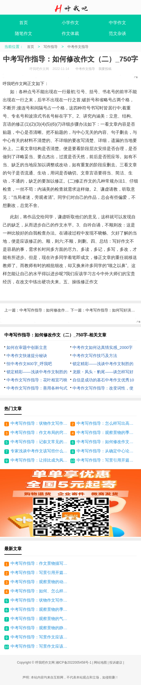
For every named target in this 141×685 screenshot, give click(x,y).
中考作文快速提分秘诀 (26, 355)
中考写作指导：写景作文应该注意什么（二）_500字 (41, 637)
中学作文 (117, 22)
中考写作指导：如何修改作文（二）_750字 (106, 441)
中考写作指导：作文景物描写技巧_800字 (41, 563)
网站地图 (100, 662)
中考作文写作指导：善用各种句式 (36, 388)
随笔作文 (23, 33)
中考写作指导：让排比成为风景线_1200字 (40, 460)
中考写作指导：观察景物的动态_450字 (41, 581)
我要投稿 (105, 69)
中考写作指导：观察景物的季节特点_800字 (106, 432)
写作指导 (51, 47)
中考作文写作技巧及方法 (95, 355)
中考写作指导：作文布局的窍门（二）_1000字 (40, 432)
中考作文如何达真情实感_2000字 (103, 347)
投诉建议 (115, 662)
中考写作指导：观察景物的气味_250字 (41, 618)
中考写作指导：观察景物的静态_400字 (41, 627)
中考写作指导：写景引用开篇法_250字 (106, 460)
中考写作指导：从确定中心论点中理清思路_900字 (106, 451)
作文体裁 (70, 33)
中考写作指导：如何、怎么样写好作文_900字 (41, 591)
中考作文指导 (77, 47)
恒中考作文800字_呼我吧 (29, 363)
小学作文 (70, 22)
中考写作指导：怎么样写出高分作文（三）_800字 (106, 423)
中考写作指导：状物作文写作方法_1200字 (40, 423)
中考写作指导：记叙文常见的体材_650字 (40, 441)
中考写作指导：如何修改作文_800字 (50, 310)
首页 (23, 22)
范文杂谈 (117, 33)
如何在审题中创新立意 (26, 347)
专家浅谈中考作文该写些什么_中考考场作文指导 (40, 451)
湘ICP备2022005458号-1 (73, 662)
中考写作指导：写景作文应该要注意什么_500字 (41, 646)
